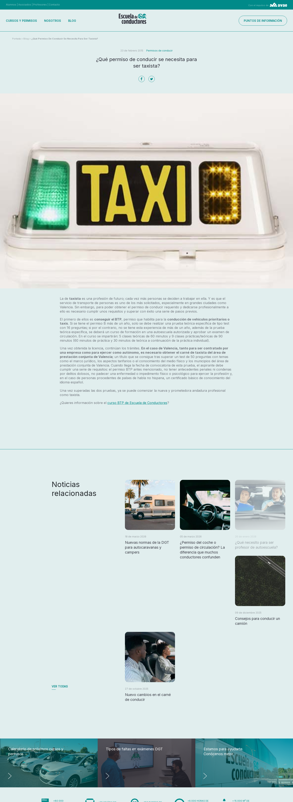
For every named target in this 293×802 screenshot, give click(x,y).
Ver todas (60, 686)
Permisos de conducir (159, 50)
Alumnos (11, 4)
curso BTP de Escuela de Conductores (137, 403)
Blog (72, 20)
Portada (16, 38)
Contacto (54, 4)
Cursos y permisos (21, 20)
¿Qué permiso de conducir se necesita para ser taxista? (64, 38)
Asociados (24, 4)
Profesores (40, 4)
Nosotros (52, 20)
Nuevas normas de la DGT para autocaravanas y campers (147, 547)
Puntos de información (263, 20)
